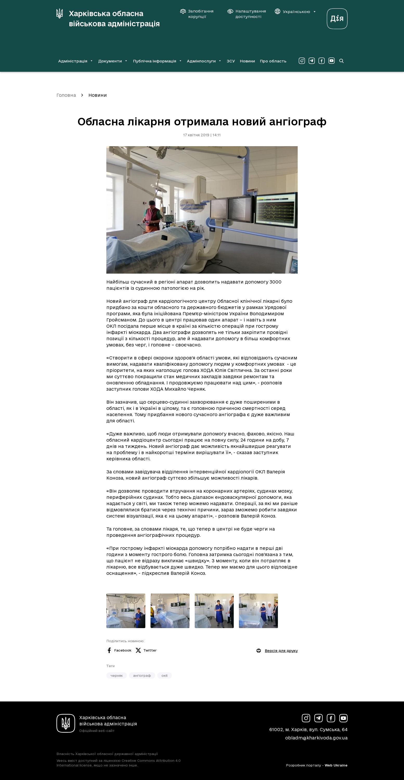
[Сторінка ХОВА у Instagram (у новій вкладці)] (302, 61)
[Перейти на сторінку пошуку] (341, 61)
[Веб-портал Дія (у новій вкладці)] (337, 17)
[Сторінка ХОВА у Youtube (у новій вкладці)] (331, 61)
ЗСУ (231, 61)
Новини (247, 61)
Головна (66, 95)
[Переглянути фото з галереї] (125, 611)
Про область (273, 61)
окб (164, 675)
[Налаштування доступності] (246, 13)
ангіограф (142, 675)
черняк (116, 675)
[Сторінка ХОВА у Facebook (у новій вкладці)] (321, 61)
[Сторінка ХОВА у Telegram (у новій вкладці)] (312, 61)
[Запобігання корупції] (199, 13)
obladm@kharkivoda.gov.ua (316, 737)
